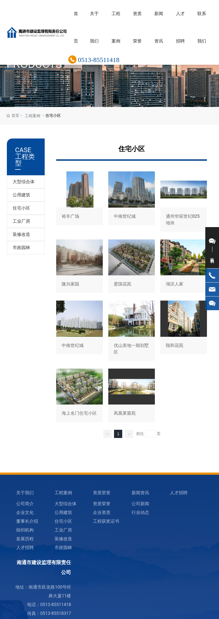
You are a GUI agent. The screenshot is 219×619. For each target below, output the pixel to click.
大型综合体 (24, 181)
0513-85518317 (55, 613)
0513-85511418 (98, 59)
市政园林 (21, 247)
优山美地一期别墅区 (131, 332)
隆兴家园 (79, 267)
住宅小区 (21, 208)
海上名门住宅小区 (79, 396)
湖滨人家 (183, 267)
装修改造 (21, 234)
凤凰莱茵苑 (131, 396)
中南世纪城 (131, 202)
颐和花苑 (183, 332)
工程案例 (32, 116)
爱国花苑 (131, 267)
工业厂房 (21, 221)
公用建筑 (21, 195)
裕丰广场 (79, 202)
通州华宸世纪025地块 (183, 202)
